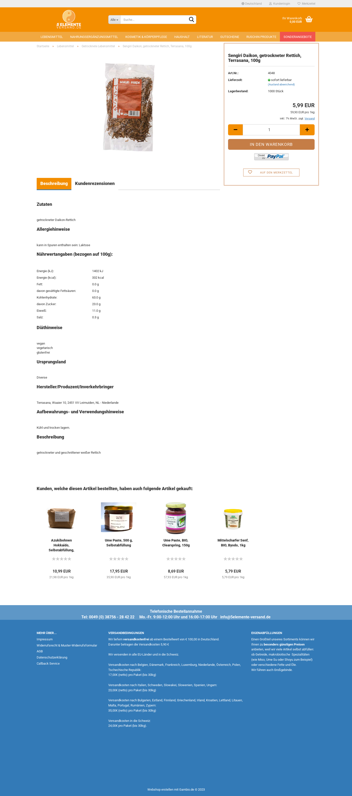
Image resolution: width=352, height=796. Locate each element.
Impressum (45, 639)
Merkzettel (306, 3)
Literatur (205, 37)
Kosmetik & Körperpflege (146, 37)
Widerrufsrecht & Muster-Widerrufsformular (67, 645)
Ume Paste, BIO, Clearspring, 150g (176, 542)
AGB (40, 651)
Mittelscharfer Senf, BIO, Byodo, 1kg (233, 542)
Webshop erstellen (160, 789)
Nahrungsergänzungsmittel (94, 37)
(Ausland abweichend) (281, 84)
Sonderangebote (298, 37)
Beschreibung (54, 183)
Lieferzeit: (235, 80)
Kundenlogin (279, 3)
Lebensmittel (52, 37)
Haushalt (182, 37)
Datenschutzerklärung (52, 657)
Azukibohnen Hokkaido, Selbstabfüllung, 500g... (61, 545)
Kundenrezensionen (95, 183)
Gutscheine (229, 37)
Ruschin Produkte (261, 37)
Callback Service (48, 663)
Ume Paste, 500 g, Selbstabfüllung (119, 542)
